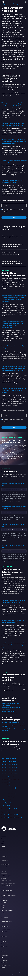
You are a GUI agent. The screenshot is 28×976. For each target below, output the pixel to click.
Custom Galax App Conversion (13, 722)
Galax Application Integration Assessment (13, 708)
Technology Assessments (7, 912)
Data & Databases (5, 903)
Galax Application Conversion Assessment (13, 704)
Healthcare (4, 936)
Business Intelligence (6, 890)
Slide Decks (4, 962)
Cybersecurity (4, 900)
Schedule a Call (5, 864)
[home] (2, 2)
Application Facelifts (6, 880)
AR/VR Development (6, 885)
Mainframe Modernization (7, 910)
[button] (25, 2)
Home (2, 974)
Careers (3, 846)
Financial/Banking (5, 926)
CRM (2, 898)
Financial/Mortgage (6, 929)
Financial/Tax (4, 931)
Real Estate (4, 946)
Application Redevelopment (8, 883)
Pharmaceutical (5, 943)
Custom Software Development (8, 895)
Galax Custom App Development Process (13, 725)
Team (2, 841)
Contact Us (4, 866)
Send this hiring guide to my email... (13, 200)
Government (4, 934)
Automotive (4, 924)
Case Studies (4, 955)
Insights (3, 967)
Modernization (4, 854)
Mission (3, 843)
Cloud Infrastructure (6, 893)
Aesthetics (4, 856)
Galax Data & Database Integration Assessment (13, 712)
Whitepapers (4, 960)
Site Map (22, 974)
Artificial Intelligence (6, 875)
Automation (4, 888)
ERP (2, 907)
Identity (3, 838)
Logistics (3, 941)
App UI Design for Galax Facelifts (13, 729)
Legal (2, 939)
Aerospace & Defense (6, 921)
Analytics (3, 878)
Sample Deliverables (6, 965)
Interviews (3, 957)
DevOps (3, 905)
